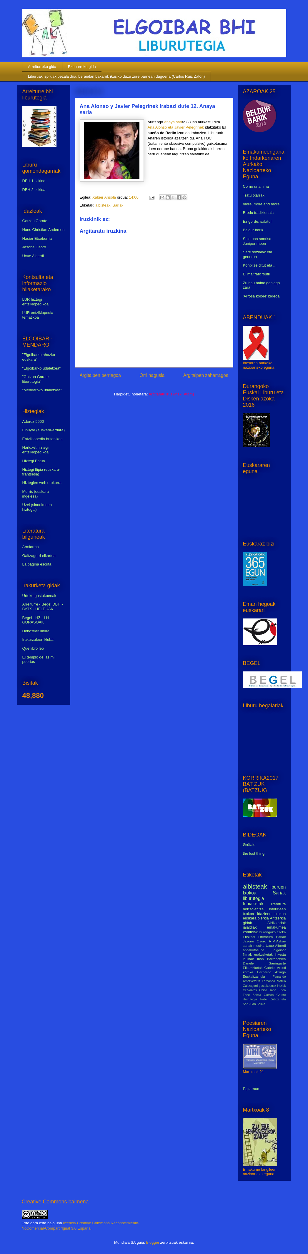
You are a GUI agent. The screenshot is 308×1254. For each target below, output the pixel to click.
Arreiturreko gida (42, 66)
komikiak (250, 932)
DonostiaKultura (36, 631)
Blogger (152, 1242)
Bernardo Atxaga (271, 972)
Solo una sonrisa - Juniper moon (258, 241)
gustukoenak (267, 985)
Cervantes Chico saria (259, 990)
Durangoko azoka (272, 932)
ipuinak (248, 959)
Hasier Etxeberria (37, 238)
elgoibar (280, 950)
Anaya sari (173, 122)
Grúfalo (249, 844)
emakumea (276, 927)
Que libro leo (33, 648)
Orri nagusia (152, 375)
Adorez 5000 (33, 421)
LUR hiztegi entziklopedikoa (35, 301)
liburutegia (253, 898)
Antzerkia (278, 918)
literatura (278, 904)
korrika (248, 972)
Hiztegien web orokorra (42, 482)
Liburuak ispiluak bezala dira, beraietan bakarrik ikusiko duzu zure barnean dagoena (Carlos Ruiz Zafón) (116, 76)
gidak (247, 923)
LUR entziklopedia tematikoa (38, 315)
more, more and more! (262, 204)
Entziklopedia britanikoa (42, 439)
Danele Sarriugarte (264, 963)
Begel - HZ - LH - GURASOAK (36, 620)
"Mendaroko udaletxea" (42, 390)
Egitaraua (251, 1089)
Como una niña (256, 186)
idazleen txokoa (271, 914)
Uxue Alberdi (33, 256)
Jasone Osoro (34, 247)
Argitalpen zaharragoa (205, 375)
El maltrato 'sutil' (257, 274)
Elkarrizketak (253, 967)
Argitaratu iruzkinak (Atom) (171, 394)
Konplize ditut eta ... (260, 265)
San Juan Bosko (254, 1004)
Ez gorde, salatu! (257, 221)
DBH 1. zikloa (34, 181)
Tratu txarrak (253, 195)
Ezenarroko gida (82, 66)
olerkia (263, 918)
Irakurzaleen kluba (38, 639)
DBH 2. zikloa (34, 189)
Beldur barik (253, 230)
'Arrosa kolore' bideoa (261, 296)
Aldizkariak (276, 923)
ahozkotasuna (253, 950)
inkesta (280, 954)
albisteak (102, 205)
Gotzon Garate (34, 221)
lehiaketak (253, 903)
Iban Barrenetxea (271, 959)
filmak (247, 954)
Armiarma (30, 547)
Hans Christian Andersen (43, 229)
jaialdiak (250, 927)
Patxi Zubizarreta (273, 999)
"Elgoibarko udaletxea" (41, 368)
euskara (250, 918)
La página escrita (36, 564)
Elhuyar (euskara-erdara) (43, 430)
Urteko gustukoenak (39, 595)
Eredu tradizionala (258, 212)
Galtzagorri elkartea (39, 555)
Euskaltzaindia (254, 976)
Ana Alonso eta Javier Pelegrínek (176, 127)
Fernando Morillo (274, 981)
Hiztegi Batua (33, 461)
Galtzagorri (250, 985)
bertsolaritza (253, 909)
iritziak (281, 985)
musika (259, 945)
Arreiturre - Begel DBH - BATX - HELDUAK (42, 606)
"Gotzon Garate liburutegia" (35, 379)
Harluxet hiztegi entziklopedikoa (35, 449)
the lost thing (254, 853)
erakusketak (263, 954)
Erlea (282, 990)
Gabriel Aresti (275, 967)
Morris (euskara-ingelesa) (36, 493)
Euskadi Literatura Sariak (264, 937)
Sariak (118, 205)
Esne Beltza (252, 995)
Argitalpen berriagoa (100, 375)
